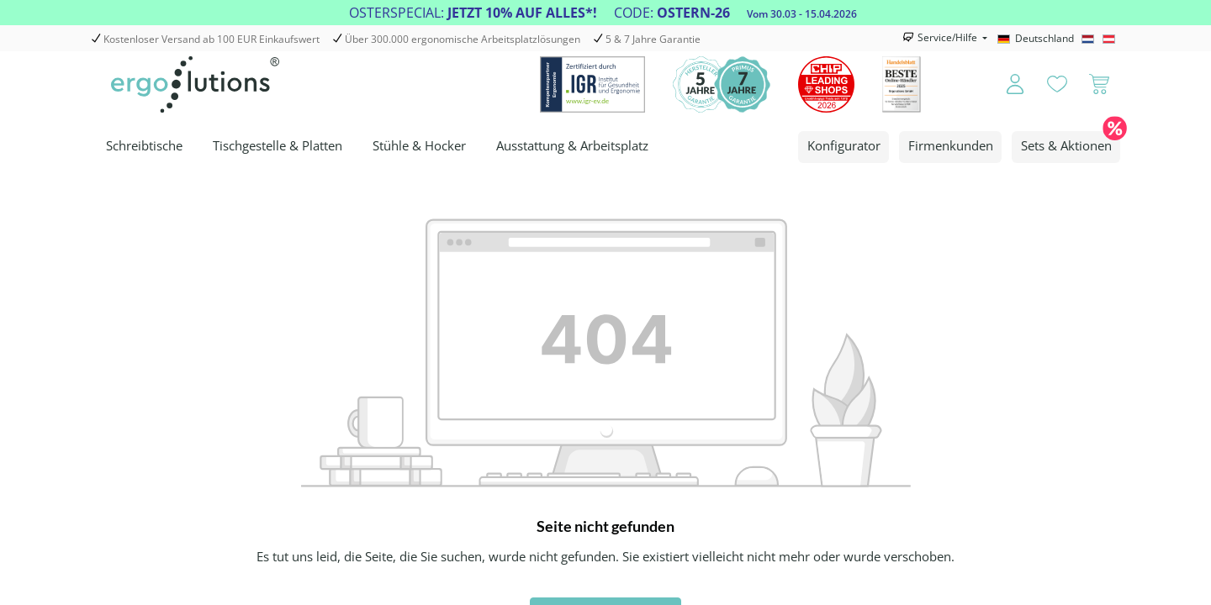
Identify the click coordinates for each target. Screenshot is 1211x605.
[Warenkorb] (1099, 84)
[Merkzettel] (1057, 84)
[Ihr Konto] (1003, 84)
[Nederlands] (1090, 39)
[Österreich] (1111, 39)
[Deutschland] (1037, 39)
